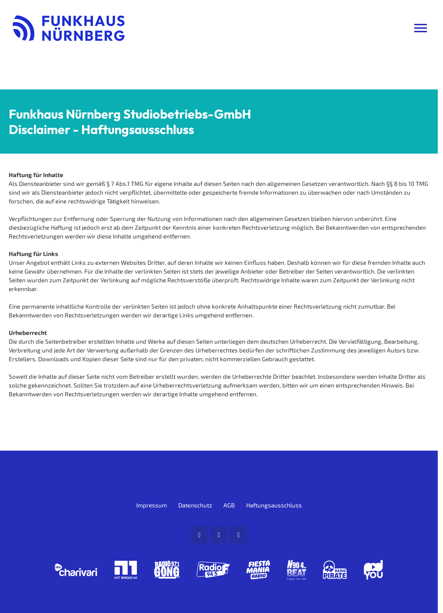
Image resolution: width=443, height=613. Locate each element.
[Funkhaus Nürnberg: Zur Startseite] (69, 28)
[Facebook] (218, 534)
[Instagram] (238, 534)
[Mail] (199, 534)
